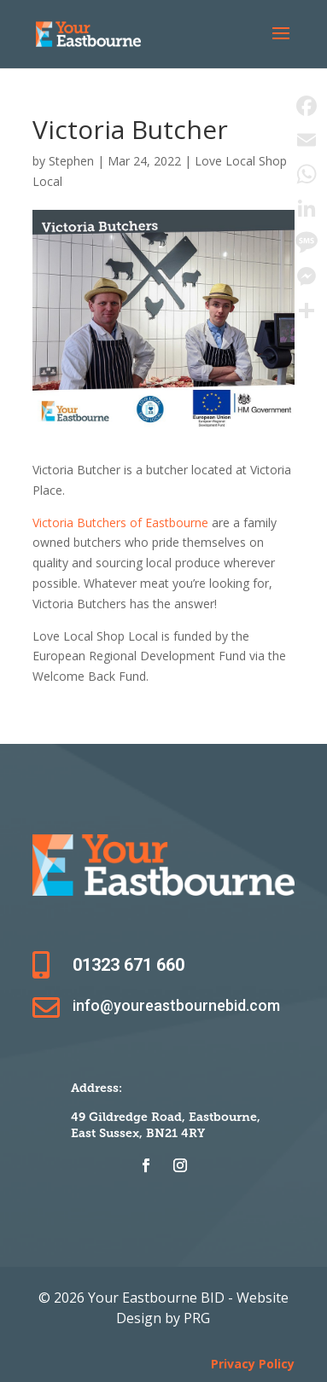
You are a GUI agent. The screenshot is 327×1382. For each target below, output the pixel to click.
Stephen (71, 161)
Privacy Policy (253, 1364)
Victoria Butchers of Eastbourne (120, 522)
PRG (197, 1318)
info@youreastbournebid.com (176, 1005)
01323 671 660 (128, 965)
